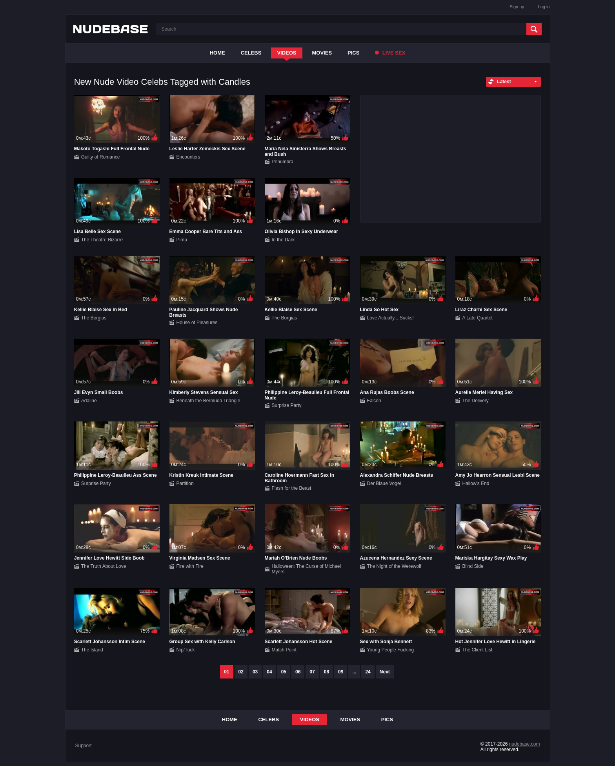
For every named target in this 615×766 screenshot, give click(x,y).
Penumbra (282, 161)
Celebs (251, 53)
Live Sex (390, 53)
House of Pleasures (197, 322)
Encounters (188, 157)
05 (283, 672)
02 (241, 672)
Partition (185, 483)
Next (385, 672)
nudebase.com (524, 744)
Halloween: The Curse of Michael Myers (306, 569)
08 (326, 672)
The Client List (477, 650)
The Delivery (475, 400)
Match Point (284, 650)
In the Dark (283, 240)
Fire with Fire (190, 566)
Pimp (181, 240)
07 (312, 672)
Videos (286, 53)
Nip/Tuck (185, 650)
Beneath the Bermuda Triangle (208, 400)
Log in (544, 6)
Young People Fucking (390, 650)
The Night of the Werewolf (394, 566)
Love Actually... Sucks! (390, 318)
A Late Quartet (477, 318)
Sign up (516, 6)
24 (367, 672)
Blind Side (473, 566)
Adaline (89, 400)
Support (83, 745)
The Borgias (94, 318)
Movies (322, 53)
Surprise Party (287, 405)
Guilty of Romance (100, 157)
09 (340, 672)
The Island (92, 650)
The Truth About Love (103, 566)
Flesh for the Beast (291, 488)
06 (297, 672)
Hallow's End (475, 483)
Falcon (374, 400)
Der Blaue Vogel (384, 483)
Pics (353, 53)
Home (217, 53)
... (354, 672)
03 (255, 672)
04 (269, 672)
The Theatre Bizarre (102, 240)
